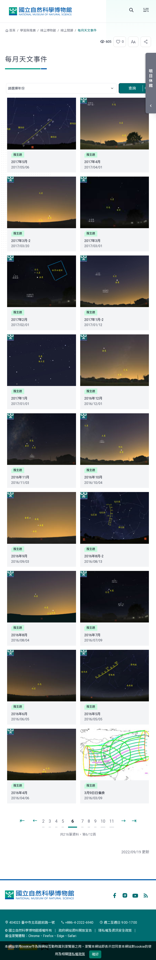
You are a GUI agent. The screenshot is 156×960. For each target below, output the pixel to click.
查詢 (132, 88)
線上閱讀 (67, 30)
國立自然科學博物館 (40, 11)
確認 (95, 954)
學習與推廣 (28, 30)
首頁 (12, 30)
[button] (118, 41)
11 (111, 821)
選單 (146, 10)
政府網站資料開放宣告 (75, 930)
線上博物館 (48, 30)
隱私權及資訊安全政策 (115, 930)
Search (131, 10)
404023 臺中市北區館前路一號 (30, 923)
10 (103, 821)
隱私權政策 (76, 954)
